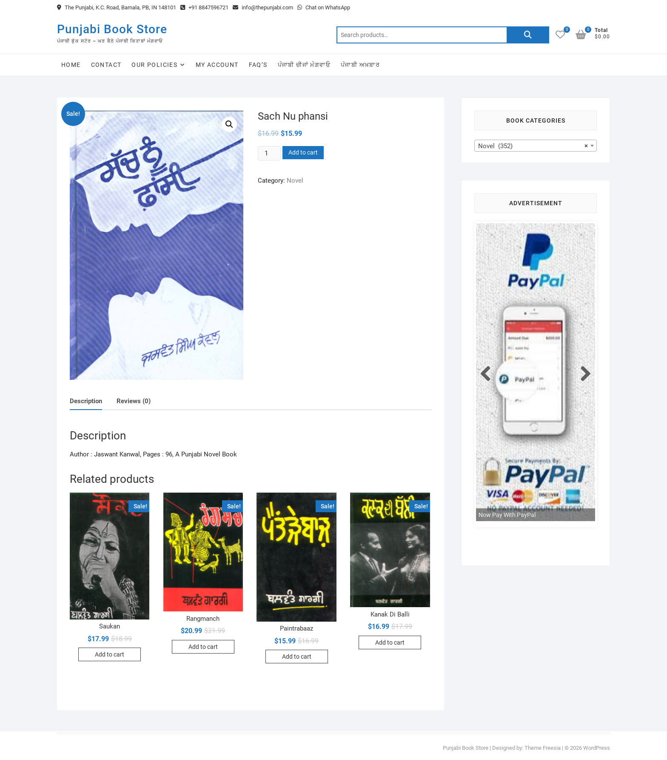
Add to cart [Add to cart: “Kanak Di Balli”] (390, 642)
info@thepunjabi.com (263, 7)
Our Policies (154, 64)
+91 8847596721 (204, 7)
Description (86, 401)
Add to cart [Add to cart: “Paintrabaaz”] (296, 656)
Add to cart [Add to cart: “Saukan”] (109, 654)
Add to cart (303, 152)
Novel (295, 180)
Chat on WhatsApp (323, 7)
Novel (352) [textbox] (533, 146)
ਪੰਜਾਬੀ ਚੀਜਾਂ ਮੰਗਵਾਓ (304, 64)
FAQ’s (258, 64)
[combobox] (535, 146)
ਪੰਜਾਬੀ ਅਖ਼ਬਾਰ (360, 64)
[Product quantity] (269, 153)
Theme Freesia (542, 748)
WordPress (596, 748)
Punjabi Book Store (112, 29)
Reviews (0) (134, 401)
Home (71, 64)
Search (528, 34)
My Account (217, 64)
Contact (106, 64)
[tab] (86, 401)
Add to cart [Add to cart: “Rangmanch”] (203, 646)
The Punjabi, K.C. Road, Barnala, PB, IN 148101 (116, 7)
